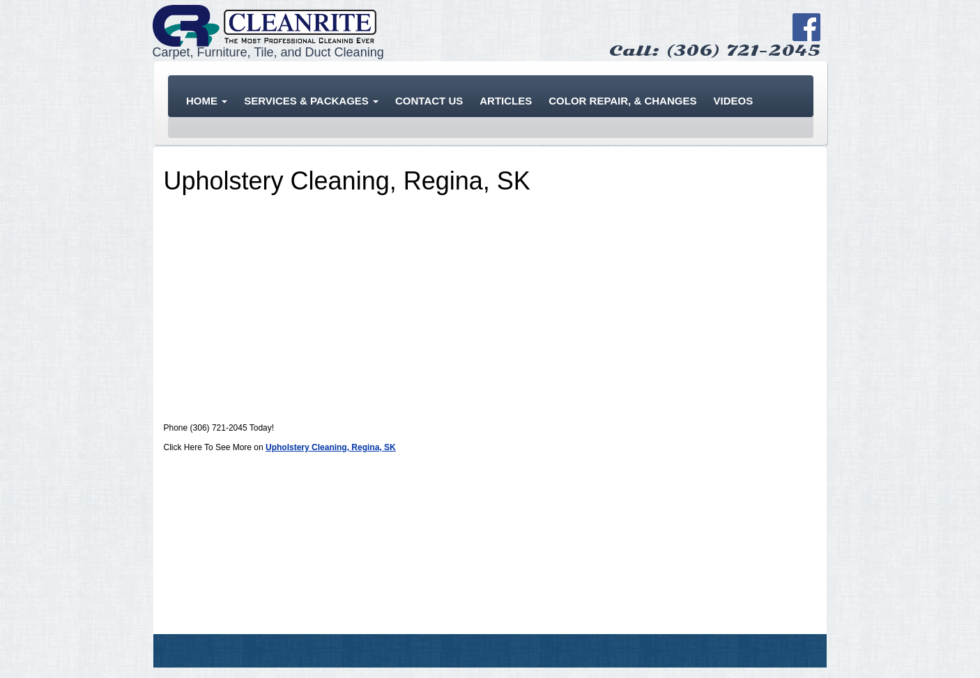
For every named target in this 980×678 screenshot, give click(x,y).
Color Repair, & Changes (622, 101)
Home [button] (206, 101)
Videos (733, 101)
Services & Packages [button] (311, 101)
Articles (506, 101)
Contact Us (429, 101)
